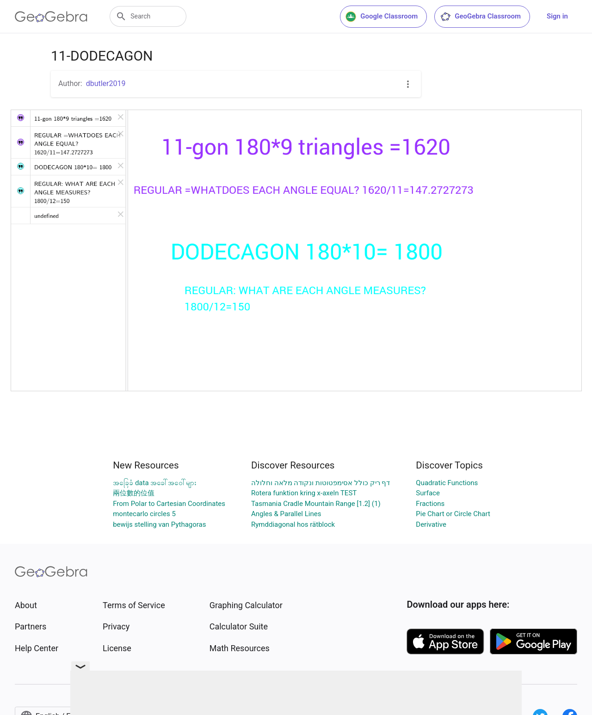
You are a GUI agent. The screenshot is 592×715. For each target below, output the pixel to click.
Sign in (557, 16)
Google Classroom (381, 16)
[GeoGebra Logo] (51, 16)
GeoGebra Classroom (480, 16)
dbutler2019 (106, 83)
